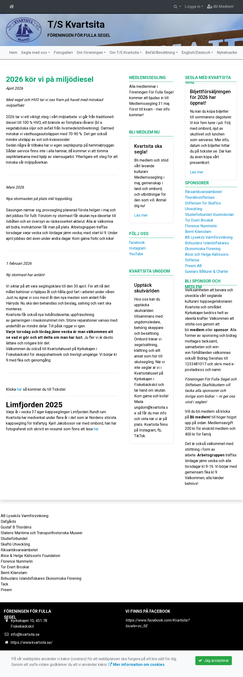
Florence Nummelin (201, 226)
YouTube (136, 254)
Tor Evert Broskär (199, 220)
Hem (13, 52)
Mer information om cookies (136, 664)
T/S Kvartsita (76, 24)
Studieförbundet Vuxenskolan (209, 214)
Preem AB (193, 266)
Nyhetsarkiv (227, 52)
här (19, 389)
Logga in (192, 6)
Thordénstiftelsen (200, 197)
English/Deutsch (196, 52)
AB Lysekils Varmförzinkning (209, 237)
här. (97, 429)
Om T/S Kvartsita (124, 52)
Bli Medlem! (220, 6)
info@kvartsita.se (25, 634)
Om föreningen (90, 52)
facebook (137, 242)
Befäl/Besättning (160, 52)
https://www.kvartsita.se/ (32, 642)
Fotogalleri (63, 52)
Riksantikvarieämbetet (203, 192)
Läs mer (141, 215)
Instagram (137, 248)
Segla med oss (34, 52)
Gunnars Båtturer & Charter (206, 271)
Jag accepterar (213, 660)
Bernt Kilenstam (198, 231)
